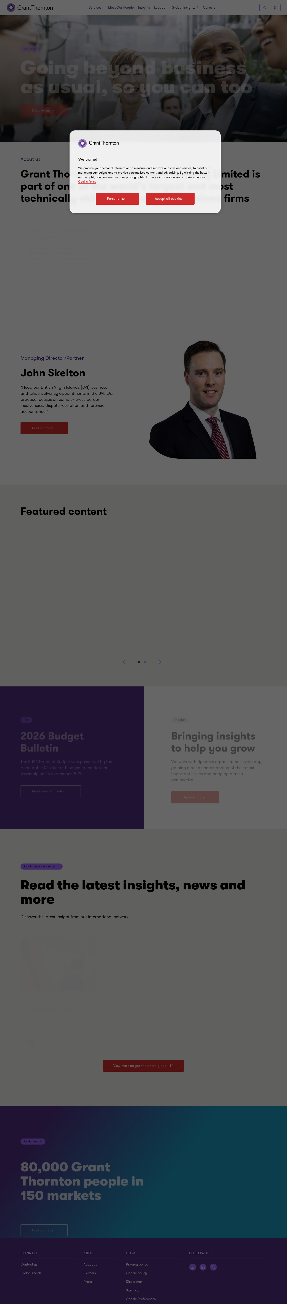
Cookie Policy (87, 182)
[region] (145, 171)
